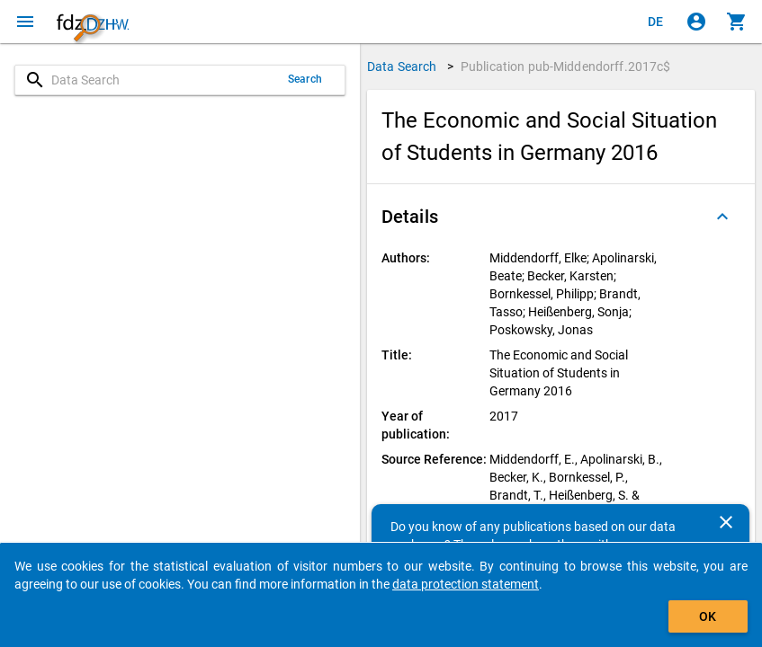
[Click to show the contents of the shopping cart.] (737, 22)
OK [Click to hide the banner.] (707, 616)
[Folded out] (722, 217)
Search (305, 79)
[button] (560, 217)
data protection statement (465, 584)
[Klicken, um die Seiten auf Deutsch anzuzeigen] (656, 22)
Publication (566, 66)
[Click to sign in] (696, 22)
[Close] (726, 522)
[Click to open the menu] (25, 22)
